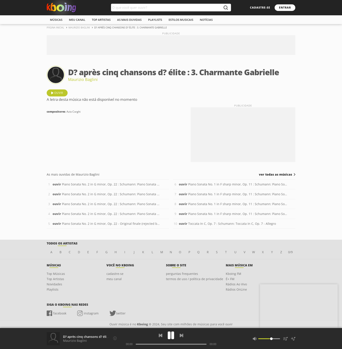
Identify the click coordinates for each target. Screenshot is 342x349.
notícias (206, 20)
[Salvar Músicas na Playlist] (293, 338)
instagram (91, 313)
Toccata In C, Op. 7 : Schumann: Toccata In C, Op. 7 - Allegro (227, 224)
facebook (59, 313)
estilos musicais (181, 20)
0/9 (290, 252)
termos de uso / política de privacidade (194, 279)
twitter (121, 313)
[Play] (171, 335)
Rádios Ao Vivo (236, 284)
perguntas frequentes (182, 274)
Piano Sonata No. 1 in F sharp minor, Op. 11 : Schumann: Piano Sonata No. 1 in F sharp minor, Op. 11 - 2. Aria (233, 194)
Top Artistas (55, 279)
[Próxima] (181, 335)
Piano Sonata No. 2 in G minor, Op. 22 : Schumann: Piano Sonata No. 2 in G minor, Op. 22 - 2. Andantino (107, 194)
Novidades (54, 284)
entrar (285, 7)
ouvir (58, 93)
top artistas (101, 20)
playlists (155, 20)
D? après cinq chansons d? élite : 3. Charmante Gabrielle (104, 337)
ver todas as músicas (275, 174)
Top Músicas (56, 274)
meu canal (77, 20)
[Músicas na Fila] (285, 338)
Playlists (52, 289)
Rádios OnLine (236, 289)
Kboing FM (233, 274)
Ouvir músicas (61, 8)
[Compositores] (115, 338)
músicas (56, 20)
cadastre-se (260, 7)
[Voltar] (160, 335)
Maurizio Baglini (83, 79)
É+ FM (230, 279)
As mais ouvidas (129, 20)
